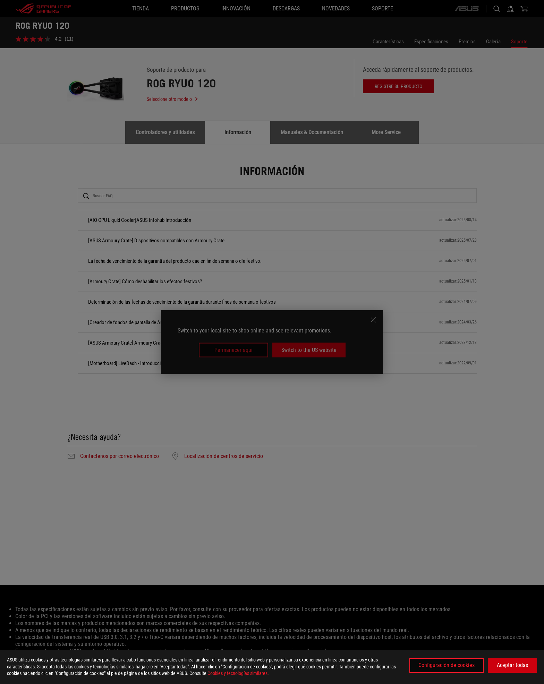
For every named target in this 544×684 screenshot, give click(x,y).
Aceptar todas (512, 665)
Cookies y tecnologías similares (237, 673)
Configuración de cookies (446, 665)
